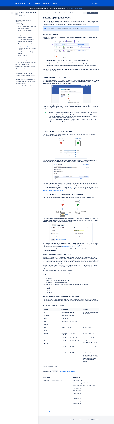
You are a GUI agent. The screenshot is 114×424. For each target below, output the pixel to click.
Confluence (50, 411)
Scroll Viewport (57, 411)
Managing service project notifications (26, 43)
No (56, 371)
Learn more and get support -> (77, 8)
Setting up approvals (22, 55)
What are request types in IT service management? (84, 383)
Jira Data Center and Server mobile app (25, 85)
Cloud (85, 12)
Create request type (77, 388)
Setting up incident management (23, 68)
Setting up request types (23, 46)
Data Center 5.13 (93, 13)
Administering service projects (23, 24)
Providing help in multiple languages (24, 73)
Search (92, 3)
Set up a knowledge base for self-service (25, 66)
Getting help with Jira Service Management (26, 81)
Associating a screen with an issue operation (53, 190)
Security (87, 419)
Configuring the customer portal (25, 28)
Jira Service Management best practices (25, 79)
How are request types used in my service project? (84, 385)
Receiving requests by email (24, 32)
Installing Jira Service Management (24, 18)
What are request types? (78, 380)
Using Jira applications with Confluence (27, 62)
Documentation (46, 3)
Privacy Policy (73, 419)
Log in (96, 3)
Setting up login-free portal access (25, 30)
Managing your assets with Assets (24, 71)
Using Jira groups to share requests (26, 39)
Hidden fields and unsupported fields (90, 185)
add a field (72, 187)
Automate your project (21, 83)
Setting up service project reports (25, 57)
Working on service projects (22, 64)
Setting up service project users (25, 35)
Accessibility (19, 88)
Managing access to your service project (27, 26)
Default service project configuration (26, 60)
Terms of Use (81, 419)
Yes (53, 371)
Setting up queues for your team (25, 37)
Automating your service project (25, 41)
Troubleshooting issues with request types (52, 380)
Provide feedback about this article (67, 371)
